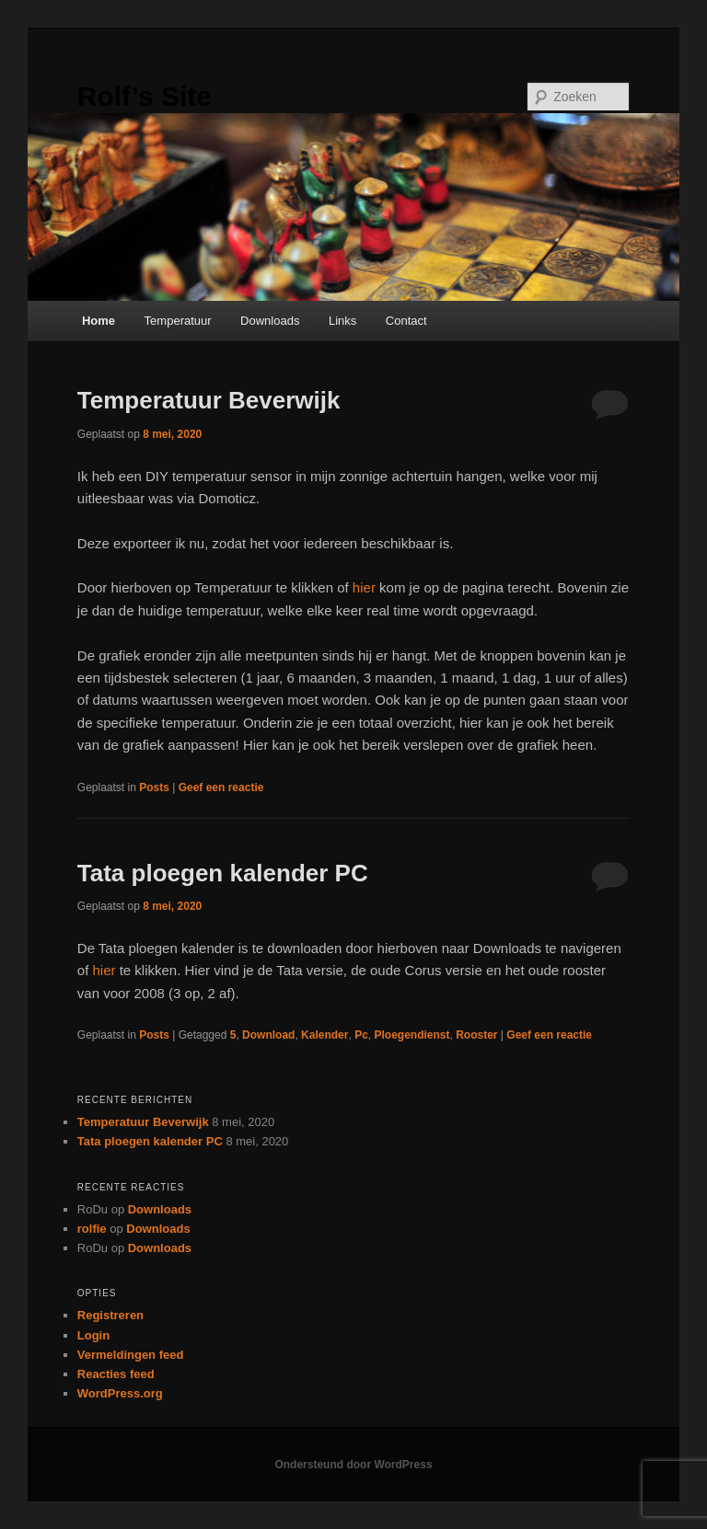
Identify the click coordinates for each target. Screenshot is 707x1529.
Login (93, 1335)
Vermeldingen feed (130, 1355)
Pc (361, 1035)
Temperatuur (178, 321)
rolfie (92, 1229)
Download (268, 1035)
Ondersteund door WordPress (353, 1464)
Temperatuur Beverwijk (209, 400)
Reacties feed (116, 1374)
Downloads (269, 321)
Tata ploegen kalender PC (222, 873)
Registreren (110, 1315)
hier (364, 587)
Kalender (324, 1035)
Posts (154, 787)
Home (98, 321)
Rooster (476, 1035)
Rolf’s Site (144, 96)
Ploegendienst (411, 1035)
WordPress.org (120, 1393)
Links (342, 321)
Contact (406, 321)
